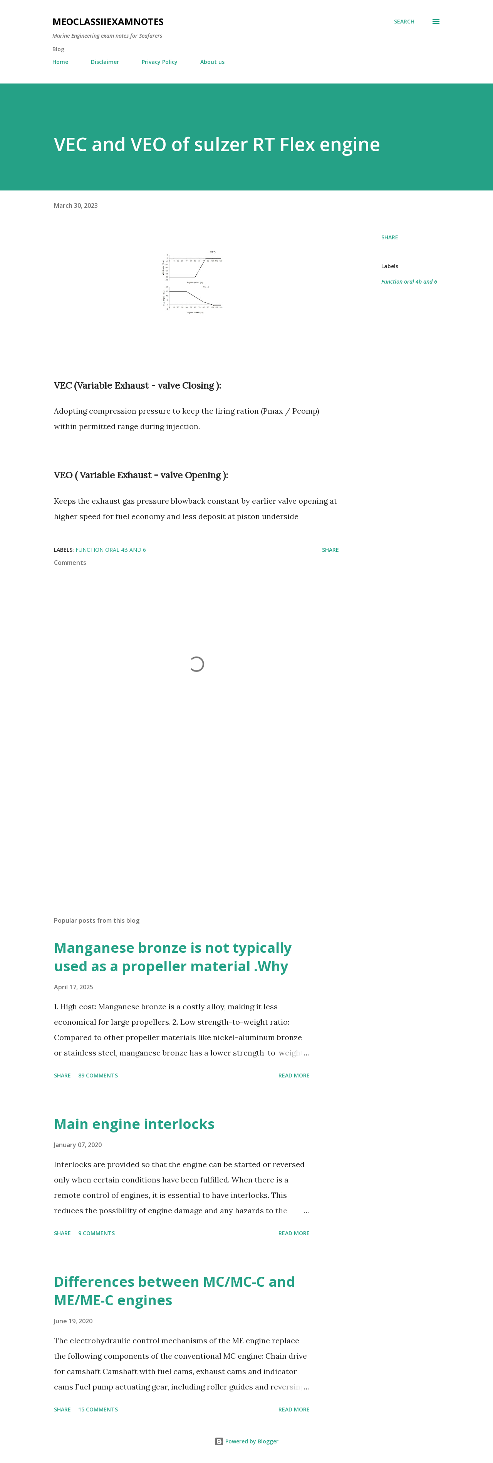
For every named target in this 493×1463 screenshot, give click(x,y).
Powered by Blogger (246, 1441)
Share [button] (389, 237)
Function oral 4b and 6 (409, 281)
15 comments (98, 1409)
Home (60, 61)
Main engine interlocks (134, 1123)
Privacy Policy (160, 61)
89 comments (98, 1075)
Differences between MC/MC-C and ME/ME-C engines (174, 1290)
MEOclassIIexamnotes (108, 21)
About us (212, 61)
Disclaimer (105, 61)
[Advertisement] (184, 820)
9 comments (96, 1233)
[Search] (404, 21)
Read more (294, 1075)
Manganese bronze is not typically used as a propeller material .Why (173, 956)
